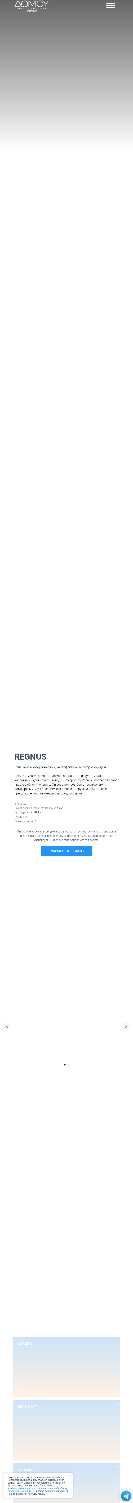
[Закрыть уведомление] (70, 1475)
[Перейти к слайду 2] (68, 1065)
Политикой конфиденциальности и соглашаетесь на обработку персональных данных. (37, 1488)
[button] (66, 851)
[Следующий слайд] (126, 1026)
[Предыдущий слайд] (6, 1026)
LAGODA (25, 1344)
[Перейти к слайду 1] (65, 1065)
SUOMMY (25, 1470)
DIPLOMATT (27, 1407)
